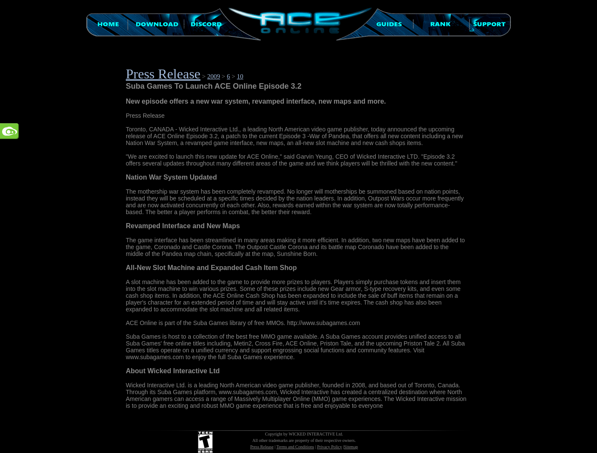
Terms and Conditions (295, 446)
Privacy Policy (329, 446)
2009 (213, 76)
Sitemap (351, 446)
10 (240, 76)
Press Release (163, 73)
